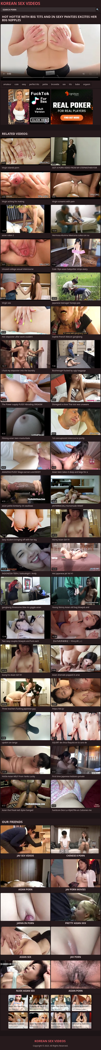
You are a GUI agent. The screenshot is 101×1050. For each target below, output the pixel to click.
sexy (24, 84)
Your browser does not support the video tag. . (50, 52)
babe (77, 84)
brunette (55, 84)
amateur (7, 84)
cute (16, 84)
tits (70, 84)
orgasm (86, 84)
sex (64, 84)
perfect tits (34, 84)
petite (45, 84)
